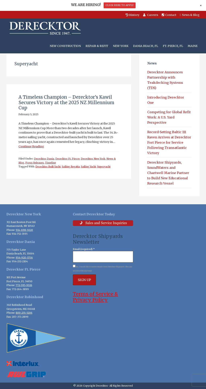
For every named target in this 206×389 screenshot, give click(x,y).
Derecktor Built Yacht (48, 166)
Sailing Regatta (71, 166)
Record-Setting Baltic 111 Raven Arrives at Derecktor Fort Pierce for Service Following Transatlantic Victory (169, 142)
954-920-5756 (24, 257)
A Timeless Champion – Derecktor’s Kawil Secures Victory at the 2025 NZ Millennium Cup (66, 102)
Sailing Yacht (88, 166)
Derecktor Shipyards (44, 28)
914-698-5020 (24, 229)
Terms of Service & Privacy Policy (95, 297)
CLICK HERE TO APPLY (120, 5)
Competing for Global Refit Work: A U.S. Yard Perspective (169, 117)
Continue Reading (31, 146)
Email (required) (84, 249)
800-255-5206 (24, 312)
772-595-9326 (24, 285)
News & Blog (190, 15)
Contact (169, 15)
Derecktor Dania (44, 158)
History (132, 15)
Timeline (50, 162)
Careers (150, 15)
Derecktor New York (93, 158)
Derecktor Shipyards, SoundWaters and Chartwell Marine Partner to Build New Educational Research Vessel (168, 172)
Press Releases (34, 162)
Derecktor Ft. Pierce (67, 158)
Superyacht (103, 166)
